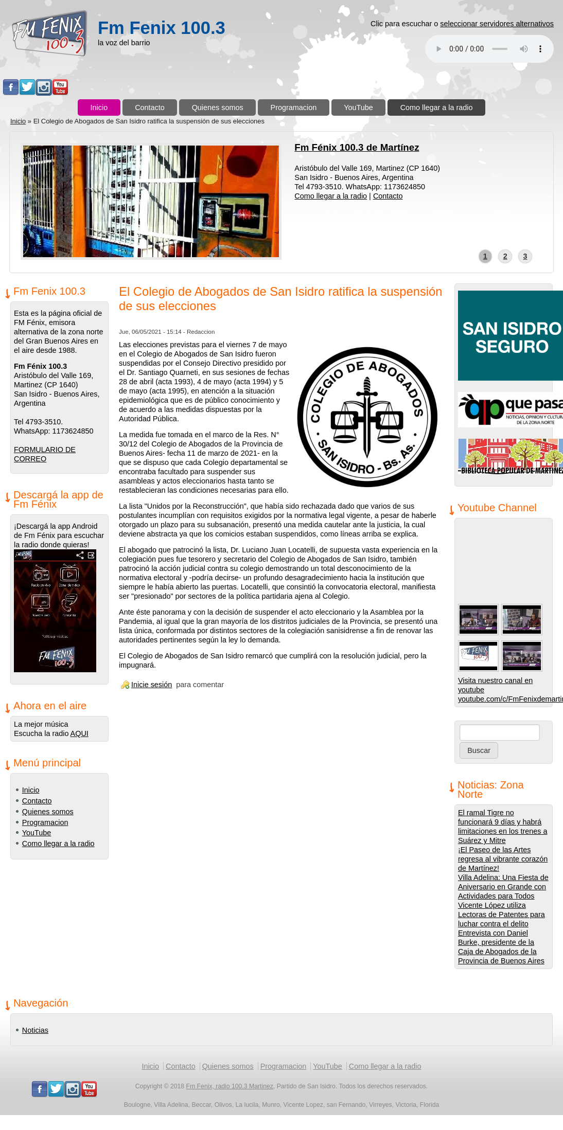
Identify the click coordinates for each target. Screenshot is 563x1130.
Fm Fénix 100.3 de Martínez (356, 147)
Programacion (294, 107)
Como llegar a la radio (436, 107)
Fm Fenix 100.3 (161, 28)
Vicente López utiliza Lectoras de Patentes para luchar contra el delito (501, 914)
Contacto (150, 107)
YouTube (358, 107)
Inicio (99, 107)
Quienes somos (217, 107)
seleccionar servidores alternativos (497, 24)
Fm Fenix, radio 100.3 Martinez (229, 1086)
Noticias (35, 1030)
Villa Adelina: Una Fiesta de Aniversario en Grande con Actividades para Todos (503, 886)
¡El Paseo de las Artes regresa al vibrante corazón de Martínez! (503, 859)
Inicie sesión (151, 684)
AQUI (80, 733)
